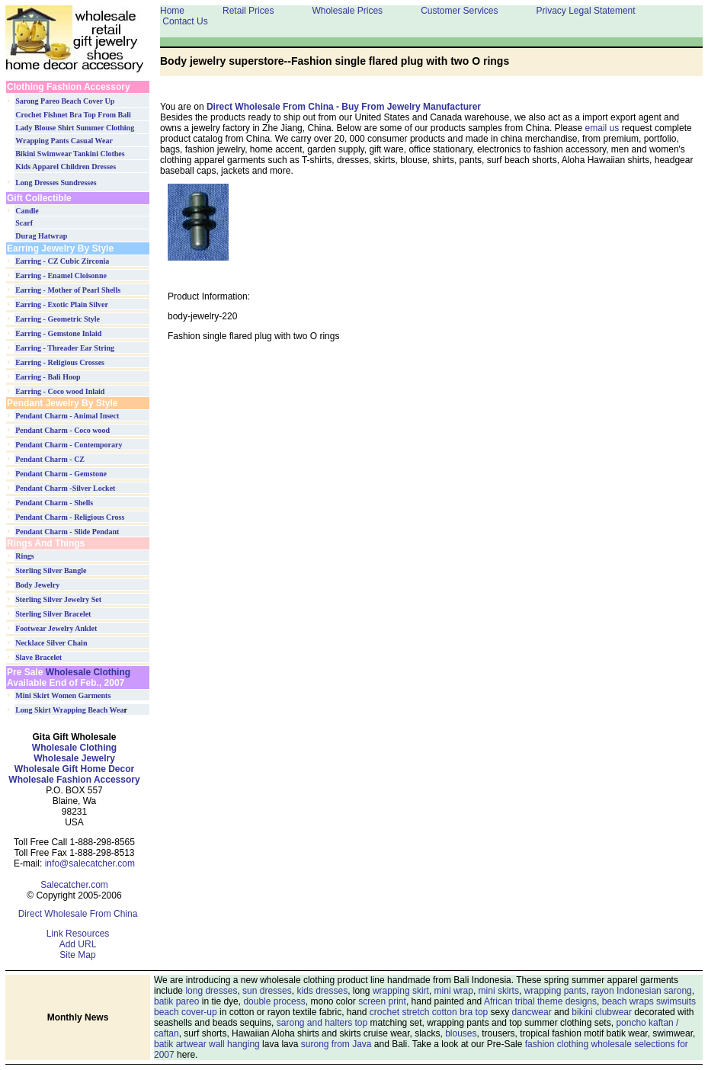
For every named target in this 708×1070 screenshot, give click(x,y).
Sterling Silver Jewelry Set (58, 599)
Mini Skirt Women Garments (63, 695)
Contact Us (184, 21)
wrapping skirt (401, 990)
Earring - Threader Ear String (64, 348)
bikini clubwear (602, 1012)
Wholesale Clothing (86, 672)
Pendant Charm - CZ (50, 459)
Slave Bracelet (38, 657)
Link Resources (78, 933)
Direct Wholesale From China (78, 913)
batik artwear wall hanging (207, 1044)
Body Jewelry (37, 585)
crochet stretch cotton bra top (429, 1012)
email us (602, 128)
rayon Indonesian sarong (641, 990)
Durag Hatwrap (41, 236)
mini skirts (499, 990)
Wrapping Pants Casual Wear (64, 140)
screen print (382, 1001)
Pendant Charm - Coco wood (62, 430)
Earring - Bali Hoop (47, 377)
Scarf (24, 223)
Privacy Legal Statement (585, 10)
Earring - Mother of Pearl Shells (67, 290)
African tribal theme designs (540, 1001)
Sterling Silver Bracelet (53, 614)
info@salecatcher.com (90, 863)
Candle (27, 211)
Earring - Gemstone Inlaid (58, 333)
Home (172, 10)
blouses (460, 1033)
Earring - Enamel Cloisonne (61, 275)
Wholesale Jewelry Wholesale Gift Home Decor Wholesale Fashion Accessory (73, 769)
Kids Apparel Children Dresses (65, 166)
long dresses (211, 990)
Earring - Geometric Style (57, 319)
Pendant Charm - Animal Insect (67, 416)
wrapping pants (555, 990)
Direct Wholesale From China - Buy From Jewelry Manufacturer (344, 106)
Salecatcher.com (74, 884)
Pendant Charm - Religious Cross (69, 517)
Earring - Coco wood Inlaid (59, 391)
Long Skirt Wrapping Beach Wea (69, 710)
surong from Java (336, 1044)
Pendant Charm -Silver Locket (65, 488)
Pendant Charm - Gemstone (61, 473)
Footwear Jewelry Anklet (56, 628)
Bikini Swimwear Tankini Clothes (69, 153)
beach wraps (628, 1001)
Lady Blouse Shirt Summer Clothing (74, 127)
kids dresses (322, 990)
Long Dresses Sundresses (55, 182)
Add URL (78, 944)
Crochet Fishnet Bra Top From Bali (73, 115)
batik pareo (176, 1001)
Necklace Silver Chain (51, 643)
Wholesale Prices (347, 10)
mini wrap (453, 990)
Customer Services (459, 10)
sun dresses (267, 990)
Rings (24, 556)
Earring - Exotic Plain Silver (61, 304)
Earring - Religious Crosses (59, 362)
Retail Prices (248, 10)
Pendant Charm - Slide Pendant (67, 531)
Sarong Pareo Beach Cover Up (64, 101)
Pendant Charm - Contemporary (68, 444)
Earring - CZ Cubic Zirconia (62, 261)
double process (274, 1001)
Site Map (77, 955)
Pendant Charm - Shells (54, 502)
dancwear (532, 1012)
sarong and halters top (322, 1022)
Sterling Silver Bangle (50, 570)
